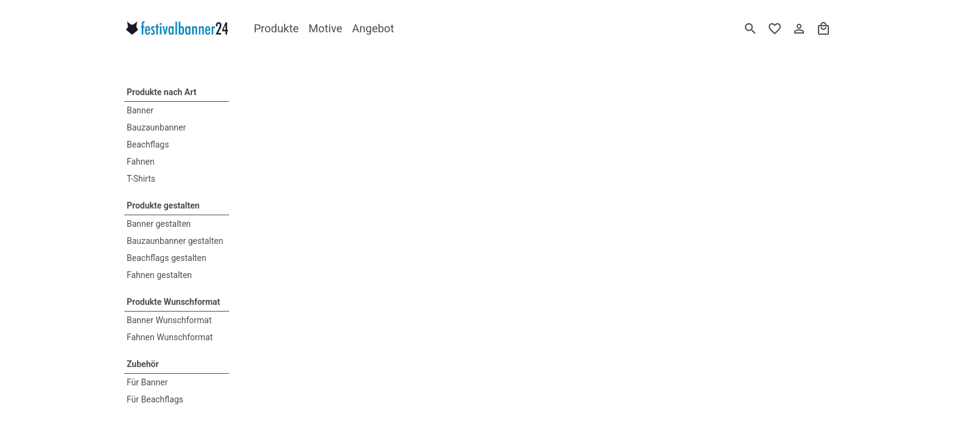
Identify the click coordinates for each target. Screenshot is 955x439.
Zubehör (143, 364)
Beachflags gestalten (166, 258)
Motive (325, 28)
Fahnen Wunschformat (170, 337)
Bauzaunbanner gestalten (175, 241)
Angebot (373, 28)
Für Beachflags (155, 399)
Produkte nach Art (161, 92)
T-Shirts (141, 179)
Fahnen (141, 161)
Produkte (276, 28)
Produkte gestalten (163, 205)
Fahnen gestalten (159, 275)
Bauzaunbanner (156, 127)
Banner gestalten (159, 224)
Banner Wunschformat (169, 320)
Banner (140, 110)
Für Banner (147, 382)
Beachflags (148, 144)
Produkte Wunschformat (173, 302)
